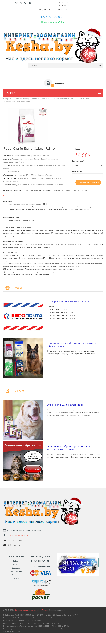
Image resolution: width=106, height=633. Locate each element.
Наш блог (13, 391)
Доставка (16, 568)
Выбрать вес (78, 161)
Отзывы (16, 578)
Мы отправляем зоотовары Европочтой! (68, 301)
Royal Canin (84, 99)
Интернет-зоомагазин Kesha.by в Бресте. (31, 610)
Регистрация (63, 10)
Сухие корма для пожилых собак (65, 404)
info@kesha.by (63, 3)
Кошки (15, 564)
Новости (13, 287)
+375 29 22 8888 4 (15, 540)
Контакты (15, 575)
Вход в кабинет (45, 10)
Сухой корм (45, 99)
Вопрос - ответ (16, 571)
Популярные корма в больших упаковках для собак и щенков (71, 344)
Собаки (16, 561)
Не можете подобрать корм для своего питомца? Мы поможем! (68, 448)
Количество (77, 171)
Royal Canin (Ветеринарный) (65, 99)
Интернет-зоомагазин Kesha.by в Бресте (20, 99)
